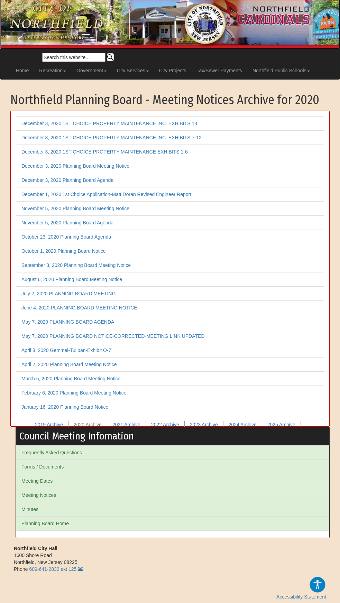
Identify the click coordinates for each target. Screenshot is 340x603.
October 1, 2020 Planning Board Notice (63, 251)
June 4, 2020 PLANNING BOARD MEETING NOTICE (79, 307)
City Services (133, 70)
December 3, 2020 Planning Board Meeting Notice (75, 166)
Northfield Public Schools (281, 70)
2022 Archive (165, 424)
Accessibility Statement (301, 588)
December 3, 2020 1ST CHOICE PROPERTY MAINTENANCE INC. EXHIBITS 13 (109, 123)
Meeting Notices (38, 495)
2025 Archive (281, 424)
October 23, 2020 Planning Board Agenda (66, 237)
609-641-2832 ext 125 (52, 569)
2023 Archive (204, 424)
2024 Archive (243, 424)
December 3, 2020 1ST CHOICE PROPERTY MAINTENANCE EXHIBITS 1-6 (104, 152)
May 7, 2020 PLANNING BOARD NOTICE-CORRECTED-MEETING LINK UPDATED (113, 336)
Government (91, 70)
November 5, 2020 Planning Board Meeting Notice (75, 208)
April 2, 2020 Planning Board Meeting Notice (69, 364)
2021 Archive (126, 424)
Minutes (29, 509)
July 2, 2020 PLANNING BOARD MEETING (68, 293)
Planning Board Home (45, 523)
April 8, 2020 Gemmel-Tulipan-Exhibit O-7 (66, 350)
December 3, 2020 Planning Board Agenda (67, 180)
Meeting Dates (37, 481)
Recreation (52, 70)
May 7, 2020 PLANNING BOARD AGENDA (67, 322)
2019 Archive (49, 424)
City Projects (172, 70)
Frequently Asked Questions (51, 452)
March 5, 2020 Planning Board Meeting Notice (70, 378)
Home (22, 70)
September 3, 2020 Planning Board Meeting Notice (76, 265)
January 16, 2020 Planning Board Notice (64, 407)
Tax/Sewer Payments (219, 70)
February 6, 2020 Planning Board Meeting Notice (74, 393)
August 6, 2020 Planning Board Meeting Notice (71, 279)
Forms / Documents (42, 467)
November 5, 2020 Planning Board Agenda (67, 222)
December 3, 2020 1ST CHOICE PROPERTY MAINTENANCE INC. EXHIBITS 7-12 (111, 137)
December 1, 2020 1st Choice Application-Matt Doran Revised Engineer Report (106, 194)
